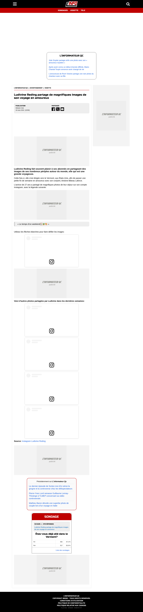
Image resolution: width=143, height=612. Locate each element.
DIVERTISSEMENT (36, 88)
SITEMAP (70, 608)
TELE (83, 10)
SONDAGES (63, 10)
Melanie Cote (20, 108)
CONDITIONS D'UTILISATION (71, 601)
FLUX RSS (64, 608)
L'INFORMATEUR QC (21, 88)
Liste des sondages (62, 550)
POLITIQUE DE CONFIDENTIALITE (71, 603)
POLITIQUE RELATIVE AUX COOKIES (71, 605)
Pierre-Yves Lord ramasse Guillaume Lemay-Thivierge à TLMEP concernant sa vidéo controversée (49, 496)
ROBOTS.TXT (78, 608)
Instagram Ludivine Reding (34, 441)
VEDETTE (74, 10)
